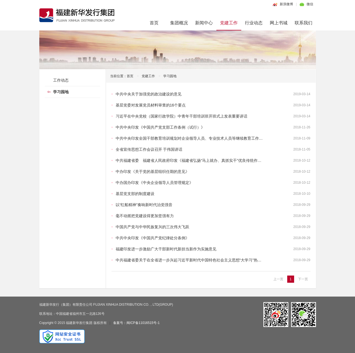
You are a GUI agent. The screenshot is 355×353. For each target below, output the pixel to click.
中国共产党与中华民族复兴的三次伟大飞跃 (152, 227)
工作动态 (61, 80)
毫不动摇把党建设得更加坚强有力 (145, 216)
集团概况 (179, 22)
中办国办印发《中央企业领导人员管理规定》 (154, 182)
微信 (310, 4)
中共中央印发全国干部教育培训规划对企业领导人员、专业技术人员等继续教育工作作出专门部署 (199, 138)
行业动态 (254, 22)
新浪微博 (286, 4)
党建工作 (229, 22)
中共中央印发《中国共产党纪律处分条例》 (152, 238)
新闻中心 (204, 22)
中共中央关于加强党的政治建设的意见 (149, 94)
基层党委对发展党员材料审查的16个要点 (151, 105)
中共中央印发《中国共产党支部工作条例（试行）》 (160, 127)
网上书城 (278, 22)
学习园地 (170, 76)
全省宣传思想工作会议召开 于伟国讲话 (149, 149)
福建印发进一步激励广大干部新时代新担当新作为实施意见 (166, 249)
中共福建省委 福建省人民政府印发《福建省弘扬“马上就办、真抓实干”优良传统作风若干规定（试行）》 (206, 160)
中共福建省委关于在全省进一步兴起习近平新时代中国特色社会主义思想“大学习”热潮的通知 (194, 260)
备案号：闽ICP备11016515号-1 (136, 323)
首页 (154, 22)
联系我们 (303, 22)
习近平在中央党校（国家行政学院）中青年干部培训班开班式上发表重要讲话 (181, 116)
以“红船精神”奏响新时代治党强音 (144, 205)
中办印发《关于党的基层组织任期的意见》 (152, 171)
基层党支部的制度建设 (135, 193)
